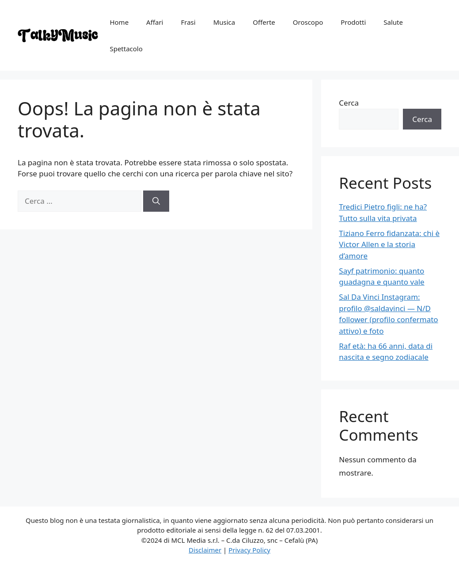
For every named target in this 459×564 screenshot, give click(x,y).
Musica (224, 22)
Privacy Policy (249, 549)
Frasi (188, 22)
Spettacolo (126, 48)
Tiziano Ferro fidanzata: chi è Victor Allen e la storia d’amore (389, 244)
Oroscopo (308, 22)
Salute (393, 22)
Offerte (264, 22)
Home (119, 22)
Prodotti (353, 22)
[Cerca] (156, 201)
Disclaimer (205, 549)
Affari (154, 22)
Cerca (349, 103)
